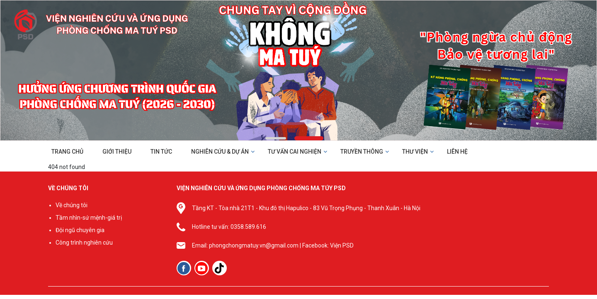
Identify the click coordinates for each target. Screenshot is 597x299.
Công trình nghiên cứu (84, 242)
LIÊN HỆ (457, 151)
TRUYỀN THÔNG (361, 151)
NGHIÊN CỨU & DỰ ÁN (220, 151)
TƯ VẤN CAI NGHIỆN (294, 151)
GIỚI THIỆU (116, 151)
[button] (275, 138)
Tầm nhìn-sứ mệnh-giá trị (89, 217)
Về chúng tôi (71, 205)
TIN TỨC (161, 151)
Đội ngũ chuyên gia (80, 230)
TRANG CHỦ (67, 151)
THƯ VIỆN (415, 151)
